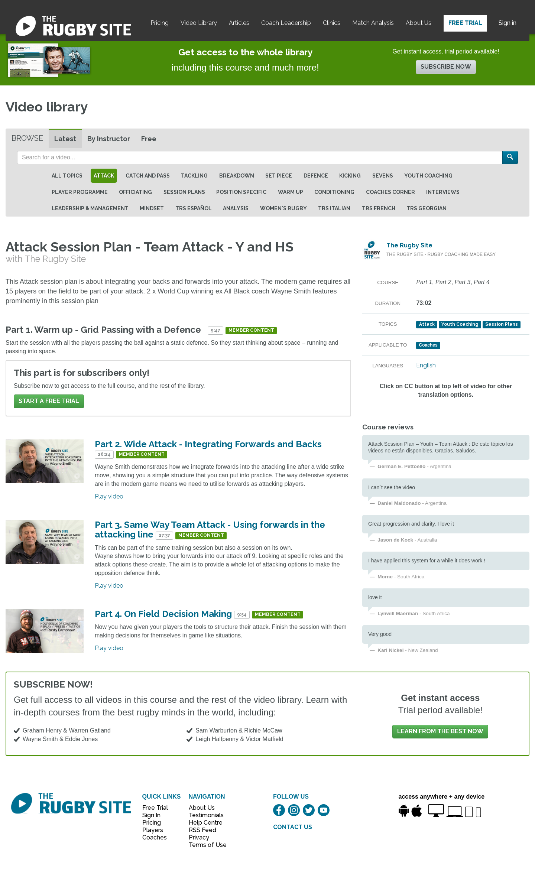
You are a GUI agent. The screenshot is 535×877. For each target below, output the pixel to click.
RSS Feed (203, 830)
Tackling (194, 176)
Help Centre (203, 822)
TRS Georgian (426, 208)
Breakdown (236, 176)
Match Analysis (373, 22)
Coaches (154, 837)
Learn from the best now (440, 731)
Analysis (236, 208)
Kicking (350, 176)
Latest (65, 139)
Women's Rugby (283, 208)
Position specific (241, 192)
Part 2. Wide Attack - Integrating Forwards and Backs (208, 444)
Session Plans (184, 192)
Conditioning (334, 192)
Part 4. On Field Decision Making (163, 613)
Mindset (152, 208)
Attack (104, 176)
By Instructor (108, 139)
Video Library (199, 22)
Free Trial (465, 22)
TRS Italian (334, 208)
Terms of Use (203, 844)
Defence (316, 176)
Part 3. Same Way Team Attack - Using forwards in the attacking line (210, 529)
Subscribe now (446, 66)
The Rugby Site (409, 245)
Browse (27, 138)
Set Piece (278, 176)
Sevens (382, 176)
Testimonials (203, 815)
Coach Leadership (286, 22)
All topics (67, 176)
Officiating (135, 192)
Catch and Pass (148, 176)
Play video (109, 496)
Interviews (443, 192)
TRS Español (193, 208)
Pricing (159, 22)
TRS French (378, 208)
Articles (239, 22)
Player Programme (80, 192)
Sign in (507, 22)
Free (148, 139)
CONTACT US (292, 827)
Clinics (331, 22)
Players (152, 830)
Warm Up (290, 192)
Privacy (199, 837)
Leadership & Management (90, 208)
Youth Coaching (428, 176)
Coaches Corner (390, 192)
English (426, 365)
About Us (418, 22)
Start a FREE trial (49, 401)
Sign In (151, 815)
